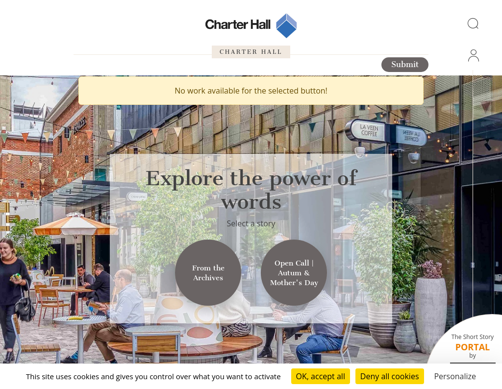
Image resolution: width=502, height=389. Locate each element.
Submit (405, 64)
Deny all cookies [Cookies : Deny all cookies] (389, 376)
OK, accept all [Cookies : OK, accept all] (320, 376)
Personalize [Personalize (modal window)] (455, 376)
